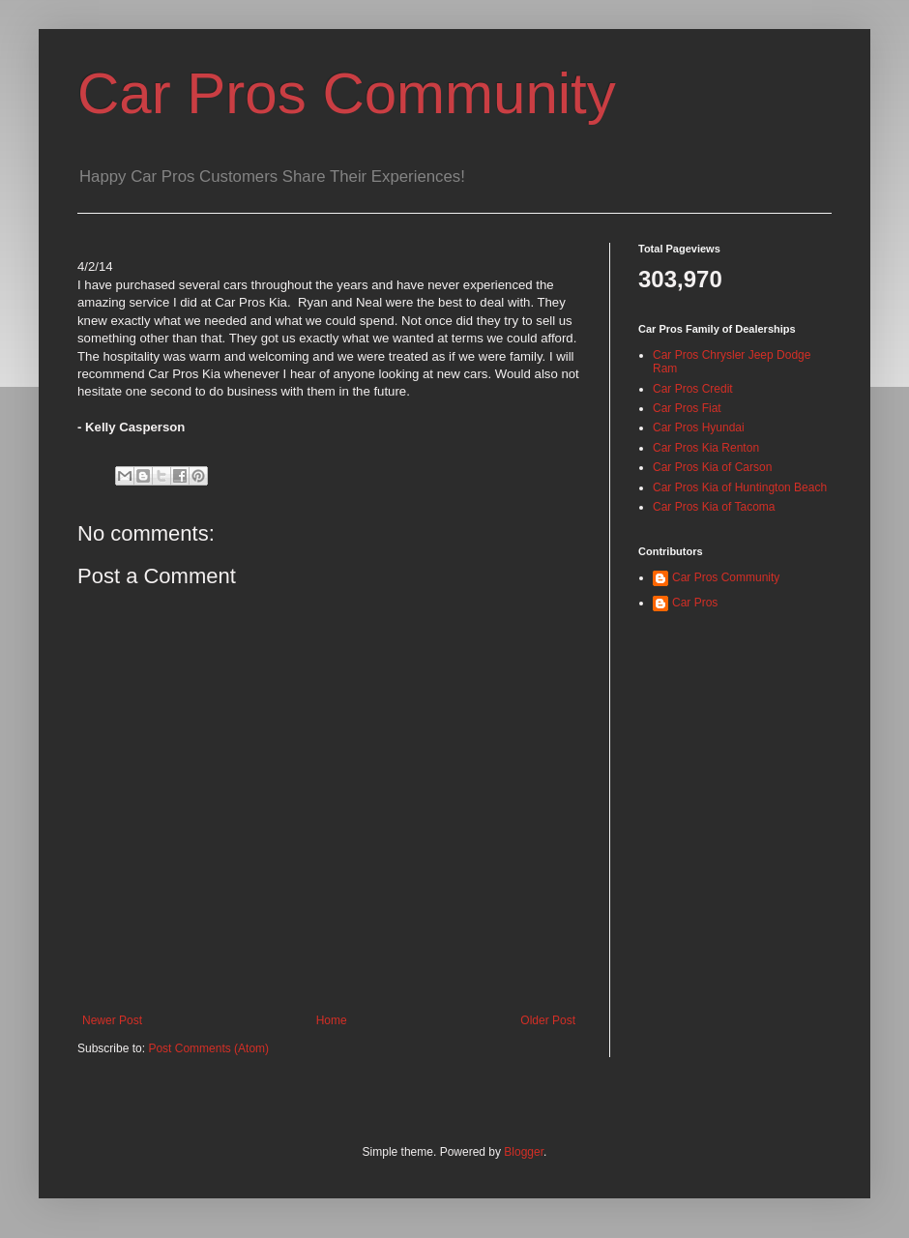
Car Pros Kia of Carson (712, 467)
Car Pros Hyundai (699, 427)
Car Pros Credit (693, 389)
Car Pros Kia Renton (706, 448)
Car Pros (695, 602)
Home (331, 1020)
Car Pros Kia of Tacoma (714, 507)
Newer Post (112, 1020)
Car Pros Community (346, 93)
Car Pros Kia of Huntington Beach (740, 487)
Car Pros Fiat (687, 408)
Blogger (523, 1152)
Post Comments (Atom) (208, 1048)
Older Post (547, 1020)
